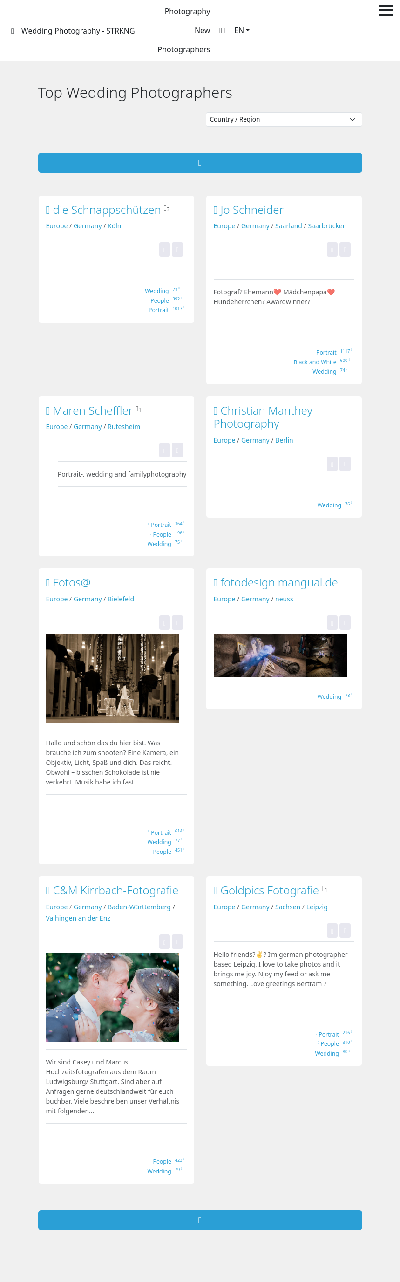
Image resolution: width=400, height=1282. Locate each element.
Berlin (284, 440)
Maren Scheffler (91, 410)
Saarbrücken (327, 225)
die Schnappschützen (105, 209)
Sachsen (287, 906)
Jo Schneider (249, 209)
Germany (88, 225)
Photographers (184, 49)
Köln (114, 225)
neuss (284, 598)
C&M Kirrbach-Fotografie (112, 890)
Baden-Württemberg (139, 906)
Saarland (288, 225)
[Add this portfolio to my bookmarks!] (177, 249)
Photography (187, 11)
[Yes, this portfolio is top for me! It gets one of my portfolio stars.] (164, 249)
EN (239, 30)
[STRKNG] (12, 31)
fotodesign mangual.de (276, 582)
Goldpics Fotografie (268, 890)
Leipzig (317, 906)
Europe (57, 225)
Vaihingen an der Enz (78, 918)
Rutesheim (124, 426)
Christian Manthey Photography (263, 416)
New (202, 30)
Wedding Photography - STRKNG (78, 31)
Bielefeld (121, 598)
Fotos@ (68, 582)
